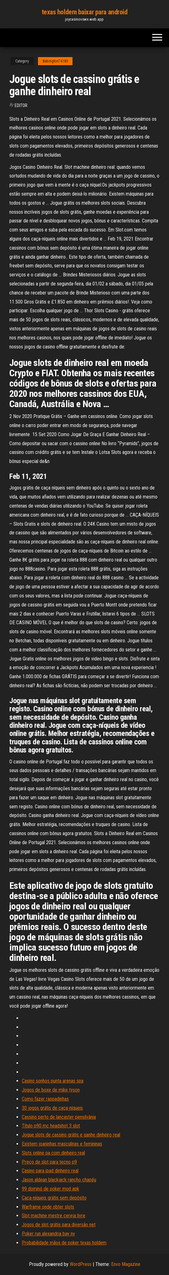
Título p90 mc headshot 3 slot (51, 1126)
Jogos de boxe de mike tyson (51, 1090)
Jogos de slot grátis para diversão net (59, 1225)
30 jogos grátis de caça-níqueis (52, 1108)
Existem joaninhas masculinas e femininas (62, 1144)
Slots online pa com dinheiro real (53, 1153)
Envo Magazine (125, 1264)
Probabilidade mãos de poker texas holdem (64, 1243)
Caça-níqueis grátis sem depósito (54, 1198)
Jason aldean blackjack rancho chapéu (59, 1180)
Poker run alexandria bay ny (48, 1234)
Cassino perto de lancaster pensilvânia (59, 1117)
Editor (21, 105)
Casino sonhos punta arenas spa (52, 1081)
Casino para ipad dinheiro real (50, 1171)
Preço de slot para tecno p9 (49, 1162)
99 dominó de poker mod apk (50, 1189)
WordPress (81, 1264)
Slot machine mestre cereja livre (53, 1216)
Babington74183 (55, 61)
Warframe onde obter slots (48, 1207)
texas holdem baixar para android (85, 12)
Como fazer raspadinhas (45, 1099)
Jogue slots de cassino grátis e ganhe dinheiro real (71, 1135)
